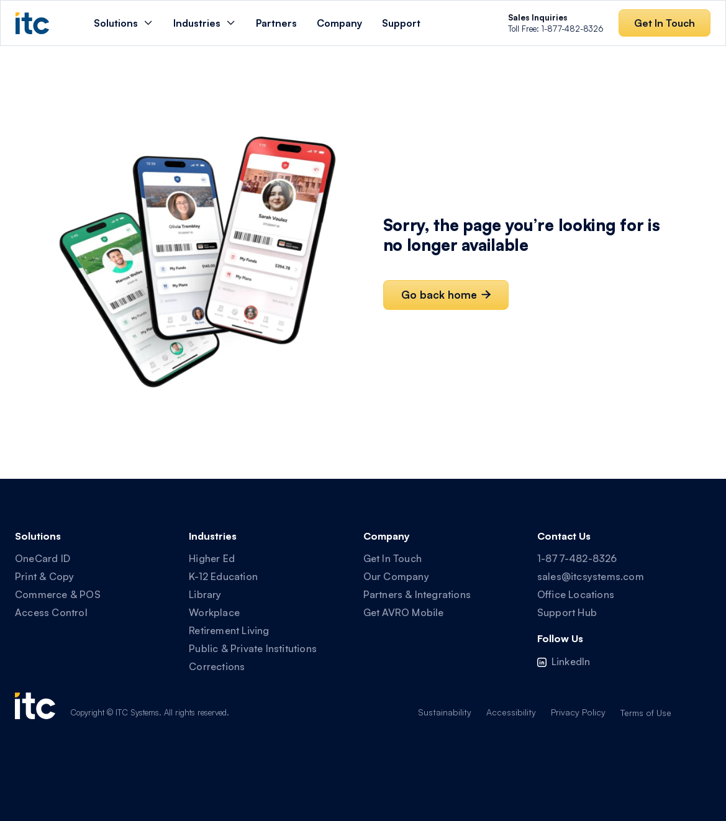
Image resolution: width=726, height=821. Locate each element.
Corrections (217, 666)
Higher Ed (212, 558)
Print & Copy (44, 576)
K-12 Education (223, 576)
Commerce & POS (58, 594)
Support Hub (567, 612)
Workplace (214, 612)
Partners (276, 23)
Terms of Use (645, 712)
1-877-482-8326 (577, 558)
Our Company (396, 576)
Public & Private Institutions (253, 648)
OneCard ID (42, 558)
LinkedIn (571, 661)
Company (339, 23)
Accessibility (511, 712)
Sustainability (444, 712)
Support (401, 23)
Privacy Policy (578, 712)
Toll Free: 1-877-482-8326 (556, 23)
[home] (32, 23)
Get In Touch (392, 558)
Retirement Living (229, 630)
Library (205, 594)
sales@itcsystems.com (590, 576)
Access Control (51, 612)
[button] (123, 23)
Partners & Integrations (417, 594)
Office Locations (575, 594)
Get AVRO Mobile (403, 612)
